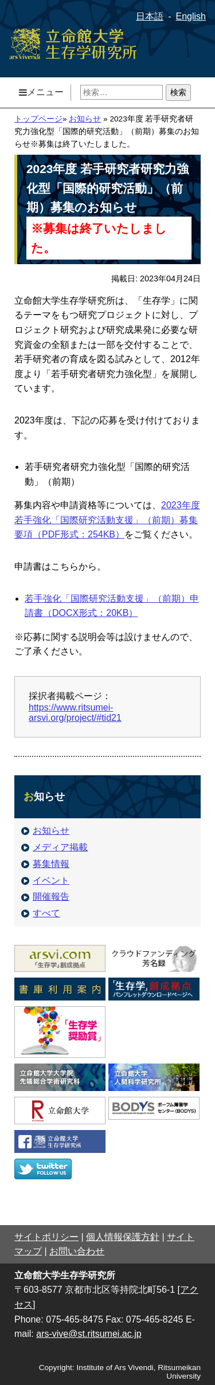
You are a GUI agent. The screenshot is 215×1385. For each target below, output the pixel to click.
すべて (40, 913)
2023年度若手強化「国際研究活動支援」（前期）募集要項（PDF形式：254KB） (107, 519)
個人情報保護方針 (122, 1237)
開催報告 (45, 896)
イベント (45, 880)
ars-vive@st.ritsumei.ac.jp (88, 1334)
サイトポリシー (46, 1237)
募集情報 (45, 864)
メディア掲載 (54, 847)
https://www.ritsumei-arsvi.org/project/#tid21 (75, 713)
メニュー (41, 92)
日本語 (149, 16)
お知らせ (85, 119)
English (191, 16)
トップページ (38, 119)
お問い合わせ (76, 1251)
